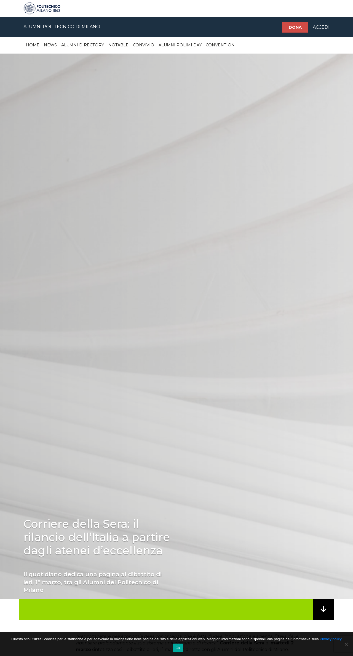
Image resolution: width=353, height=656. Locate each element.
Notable (118, 45)
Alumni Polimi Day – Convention (197, 45)
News (50, 45)
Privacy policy (330, 639)
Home (32, 45)
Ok (177, 648)
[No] (346, 644)
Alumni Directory (82, 45)
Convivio (143, 45)
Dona (295, 27)
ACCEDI (321, 27)
